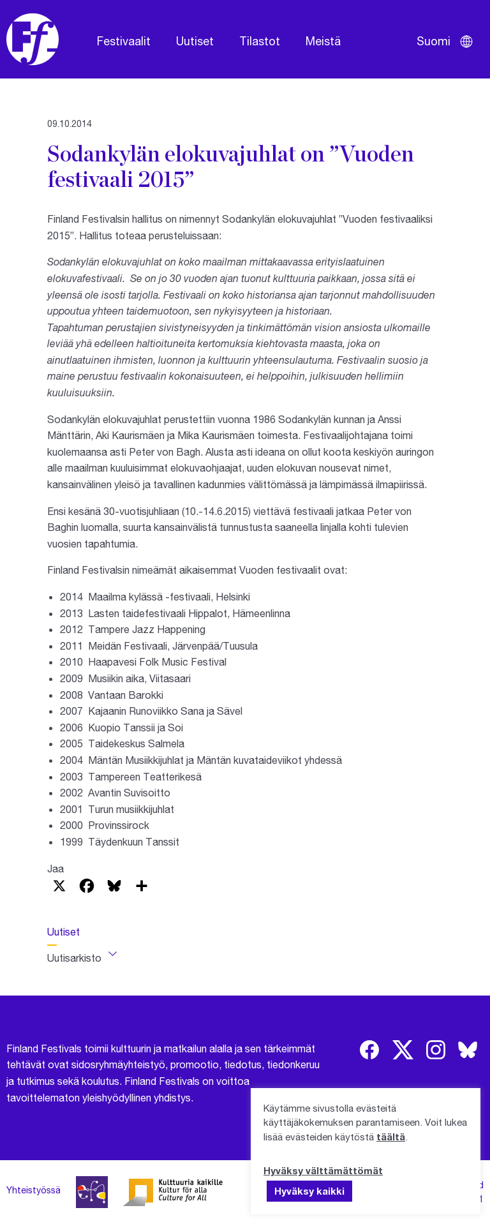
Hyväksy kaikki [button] (309, 1191)
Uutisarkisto (74, 958)
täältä (390, 1136)
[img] (369, 1049)
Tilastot (259, 41)
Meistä (323, 41)
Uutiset (195, 41)
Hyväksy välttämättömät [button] (323, 1170)
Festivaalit (124, 41)
